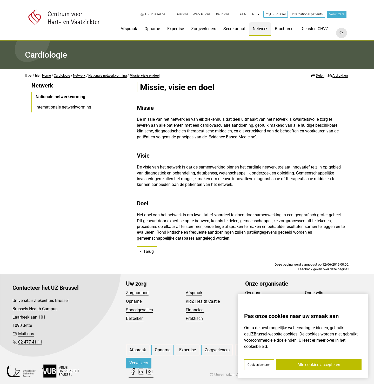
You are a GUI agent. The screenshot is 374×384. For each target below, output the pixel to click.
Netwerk (79, 75)
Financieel (195, 309)
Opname (134, 301)
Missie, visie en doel (144, 75)
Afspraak (194, 292)
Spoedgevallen (139, 309)
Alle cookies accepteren (318, 364)
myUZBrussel (275, 14)
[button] (243, 14)
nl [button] (255, 14)
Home (46, 75)
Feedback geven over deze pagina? (323, 269)
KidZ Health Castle (203, 301)
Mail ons (26, 333)
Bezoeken (135, 318)
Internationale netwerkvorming (63, 107)
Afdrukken (340, 75)
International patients (307, 14)
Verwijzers (336, 14)
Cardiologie (62, 75)
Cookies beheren (259, 365)
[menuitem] (182, 14)
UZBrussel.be (152, 14)
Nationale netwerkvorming (107, 75)
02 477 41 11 (30, 342)
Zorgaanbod (137, 292)
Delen (320, 75)
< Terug (147, 251)
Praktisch (194, 318)
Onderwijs (314, 292)
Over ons (253, 292)
